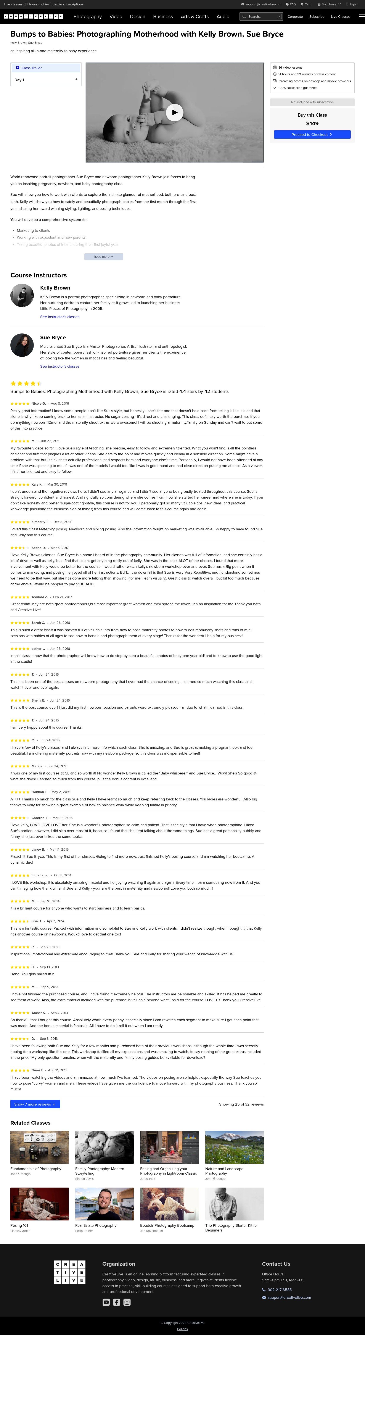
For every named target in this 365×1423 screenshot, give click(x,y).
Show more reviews (35, 1104)
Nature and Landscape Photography (224, 1171)
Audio (223, 16)
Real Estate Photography (95, 1225)
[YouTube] (106, 1302)
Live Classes (341, 16)
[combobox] (261, 16)
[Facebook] (117, 1302)
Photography (88, 16)
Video (115, 16)
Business (163, 16)
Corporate (295, 16)
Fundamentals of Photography (35, 1168)
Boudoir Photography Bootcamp (167, 1225)
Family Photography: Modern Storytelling (99, 1171)
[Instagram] (127, 1302)
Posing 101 (19, 1225)
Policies (182, 1329)
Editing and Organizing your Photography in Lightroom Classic (168, 1171)
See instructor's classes (59, 316)
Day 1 (19, 79)
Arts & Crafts (195, 16)
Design (137, 16)
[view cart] (306, 4)
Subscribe (317, 16)
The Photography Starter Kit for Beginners (231, 1228)
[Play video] (174, 113)
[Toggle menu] (362, 16)
